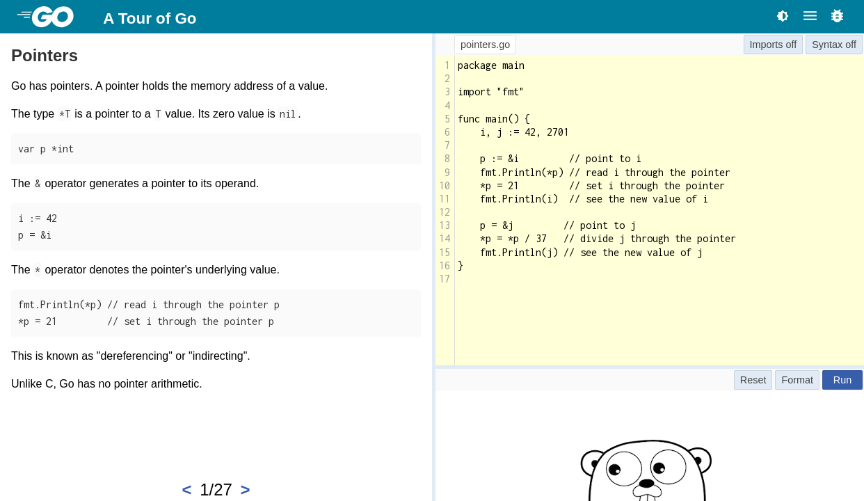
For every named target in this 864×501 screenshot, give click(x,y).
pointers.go (485, 44)
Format (797, 379)
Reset (753, 379)
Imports (766, 44)
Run (842, 379)
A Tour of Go (149, 18)
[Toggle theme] (782, 16)
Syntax (827, 44)
